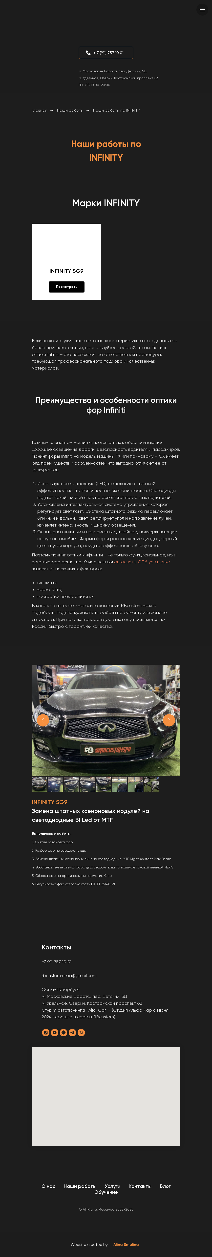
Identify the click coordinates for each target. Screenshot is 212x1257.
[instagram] (45, 1032)
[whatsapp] (63, 1032)
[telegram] (72, 1032)
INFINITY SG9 (66, 271)
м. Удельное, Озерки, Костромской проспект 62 (118, 78)
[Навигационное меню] (202, 9)
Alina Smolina (126, 1244)
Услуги (112, 1186)
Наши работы (70, 110)
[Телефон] (81, 1032)
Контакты (140, 1186)
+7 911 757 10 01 (57, 961)
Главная (39, 110)
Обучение (106, 1192)
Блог (165, 1186)
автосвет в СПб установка (142, 561)
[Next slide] (169, 720)
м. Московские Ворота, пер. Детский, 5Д (112, 71)
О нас (48, 1186)
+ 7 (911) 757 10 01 (108, 52)
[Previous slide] (43, 720)
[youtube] (54, 1032)
